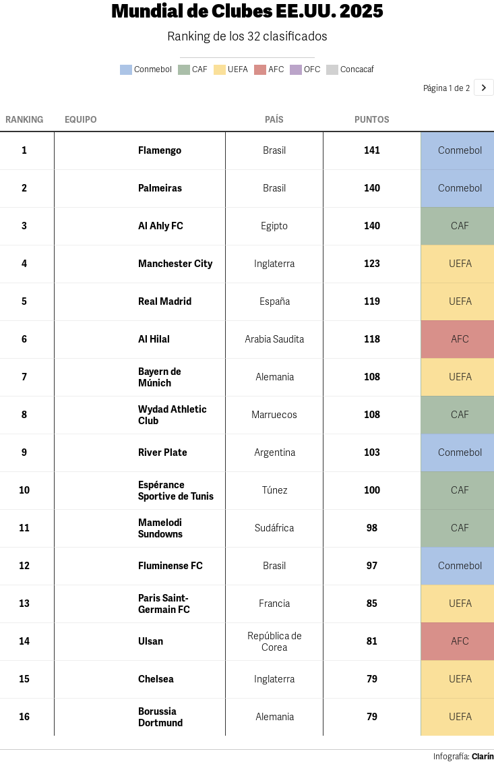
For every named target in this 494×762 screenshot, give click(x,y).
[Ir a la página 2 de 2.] (484, 87)
